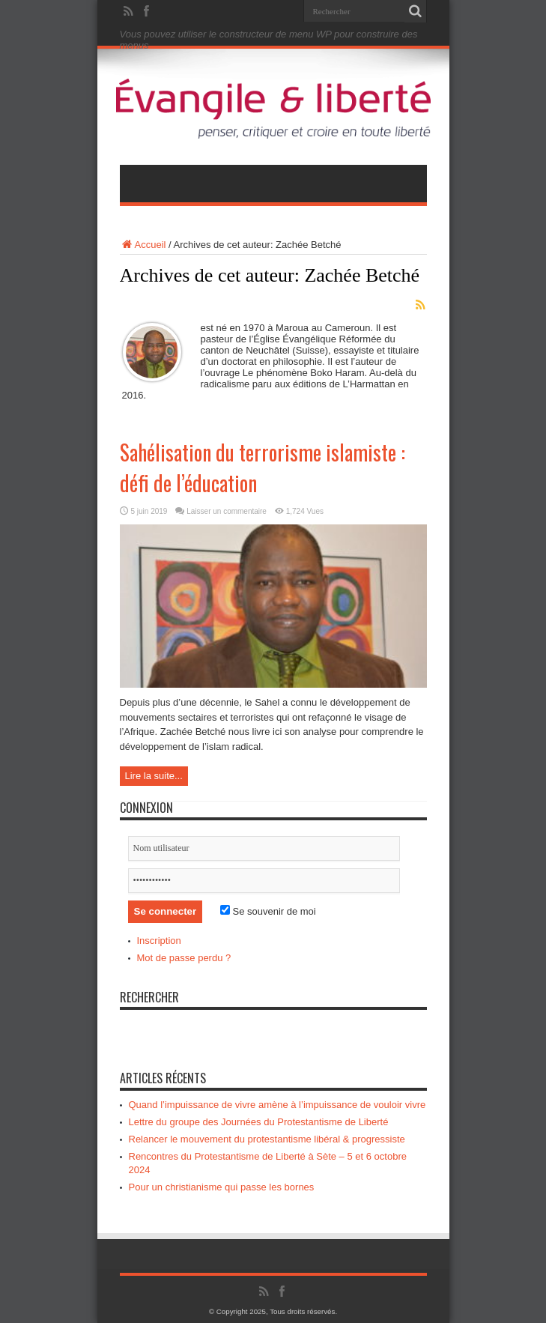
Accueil (143, 244)
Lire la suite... (154, 775)
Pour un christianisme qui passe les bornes (222, 1187)
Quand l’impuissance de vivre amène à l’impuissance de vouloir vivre (277, 1104)
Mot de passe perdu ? (184, 957)
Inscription (159, 940)
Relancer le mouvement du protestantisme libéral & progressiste (267, 1139)
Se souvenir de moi (268, 911)
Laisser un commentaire (226, 511)
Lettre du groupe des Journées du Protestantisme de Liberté (259, 1121)
